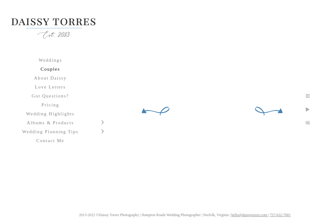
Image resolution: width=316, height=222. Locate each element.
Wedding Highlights (50, 113)
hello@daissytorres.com (249, 215)
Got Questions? (50, 95)
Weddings (50, 60)
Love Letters (50, 86)
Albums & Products (50, 122)
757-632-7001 (280, 215)
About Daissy (50, 78)
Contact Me (50, 140)
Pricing (50, 104)
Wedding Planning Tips (50, 131)
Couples (50, 69)
